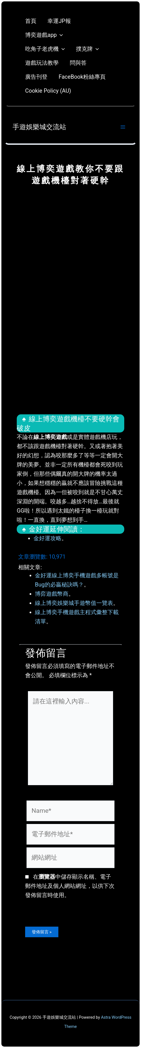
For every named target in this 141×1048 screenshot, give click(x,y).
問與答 (78, 62)
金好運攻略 (47, 538)
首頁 (30, 21)
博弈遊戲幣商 (51, 593)
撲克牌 (87, 49)
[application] (60, 35)
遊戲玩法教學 (42, 62)
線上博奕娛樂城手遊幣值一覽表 (74, 603)
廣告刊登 (36, 76)
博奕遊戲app (44, 35)
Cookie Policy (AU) (48, 90)
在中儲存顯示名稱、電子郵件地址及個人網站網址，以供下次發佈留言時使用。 (69, 885)
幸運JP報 (59, 21)
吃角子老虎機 (45, 49)
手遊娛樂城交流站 (39, 127)
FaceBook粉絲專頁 (82, 76)
